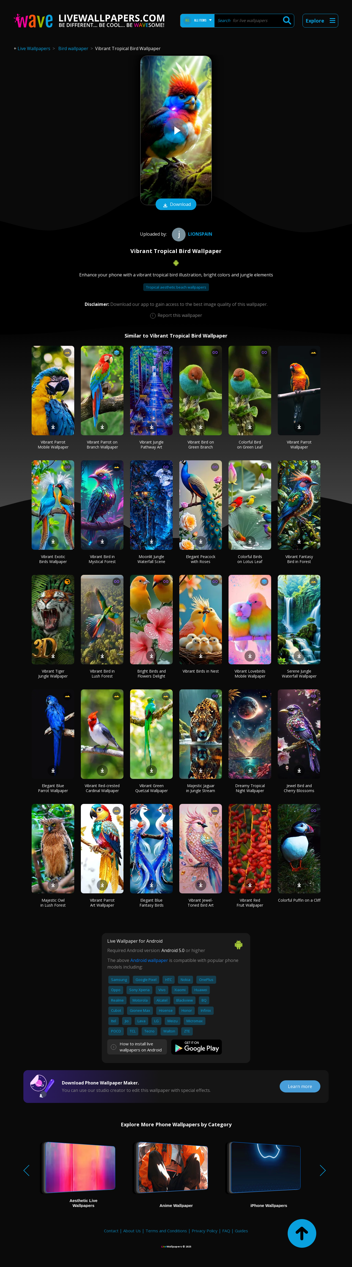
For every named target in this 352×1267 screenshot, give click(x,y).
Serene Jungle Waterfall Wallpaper (299, 673)
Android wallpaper (149, 960)
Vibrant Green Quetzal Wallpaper (151, 788)
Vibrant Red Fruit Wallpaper (250, 903)
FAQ (226, 1230)
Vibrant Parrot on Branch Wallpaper (102, 444)
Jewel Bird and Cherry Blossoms (299, 788)
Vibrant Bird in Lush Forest (102, 673)
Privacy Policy (205, 1230)
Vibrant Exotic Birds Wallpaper (53, 559)
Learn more (300, 1086)
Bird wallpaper (73, 48)
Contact (111, 1230)
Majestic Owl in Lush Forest (53, 903)
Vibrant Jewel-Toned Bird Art (201, 903)
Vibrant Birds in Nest (201, 671)
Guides (241, 1230)
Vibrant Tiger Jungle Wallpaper (53, 673)
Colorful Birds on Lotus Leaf (249, 559)
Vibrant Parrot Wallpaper (299, 444)
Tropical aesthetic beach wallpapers (176, 287)
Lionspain (191, 234)
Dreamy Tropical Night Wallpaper (250, 788)
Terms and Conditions (166, 1230)
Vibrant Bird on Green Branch (201, 444)
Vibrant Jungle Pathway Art (151, 444)
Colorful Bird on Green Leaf (250, 444)
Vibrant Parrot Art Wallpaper (102, 903)
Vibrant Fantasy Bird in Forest (299, 559)
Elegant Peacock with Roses (200, 559)
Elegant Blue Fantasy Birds (151, 903)
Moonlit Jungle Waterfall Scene (151, 559)
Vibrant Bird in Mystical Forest (102, 559)
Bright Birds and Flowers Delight (151, 673)
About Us (132, 1230)
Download (176, 204)
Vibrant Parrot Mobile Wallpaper (53, 444)
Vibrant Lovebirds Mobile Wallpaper (250, 673)
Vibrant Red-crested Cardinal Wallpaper (102, 788)
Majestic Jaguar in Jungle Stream (200, 788)
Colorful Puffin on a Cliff (299, 900)
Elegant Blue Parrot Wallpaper (53, 788)
